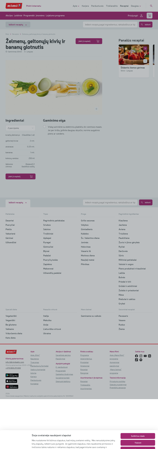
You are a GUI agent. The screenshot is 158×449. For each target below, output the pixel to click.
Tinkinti (138, 425)
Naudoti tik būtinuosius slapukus (138, 432)
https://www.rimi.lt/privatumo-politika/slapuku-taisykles (65, 443)
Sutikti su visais (138, 419)
